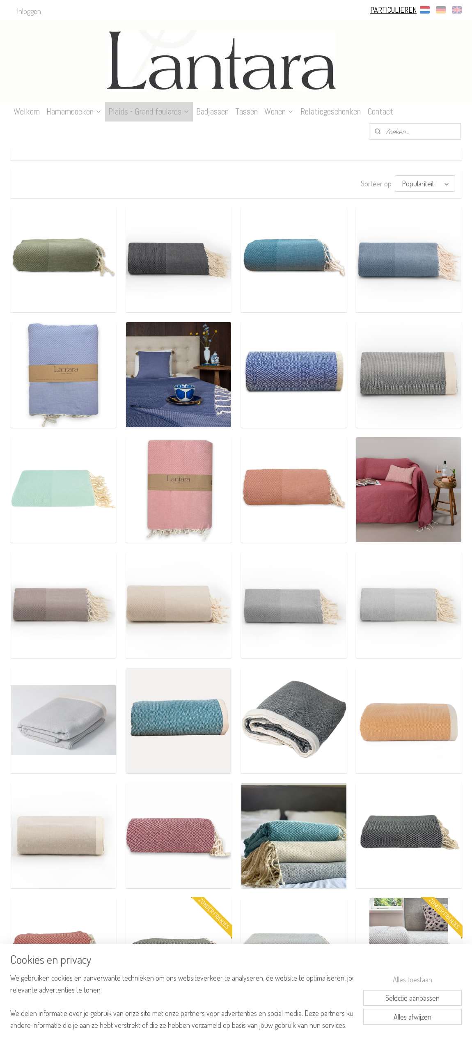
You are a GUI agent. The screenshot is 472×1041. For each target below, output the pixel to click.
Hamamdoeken (74, 111)
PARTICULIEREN (393, 9)
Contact (380, 111)
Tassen (246, 111)
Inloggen (29, 11)
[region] (181, 1000)
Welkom (27, 111)
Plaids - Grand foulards (149, 111)
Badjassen (212, 111)
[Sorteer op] (425, 183)
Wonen (279, 111)
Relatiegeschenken (330, 111)
